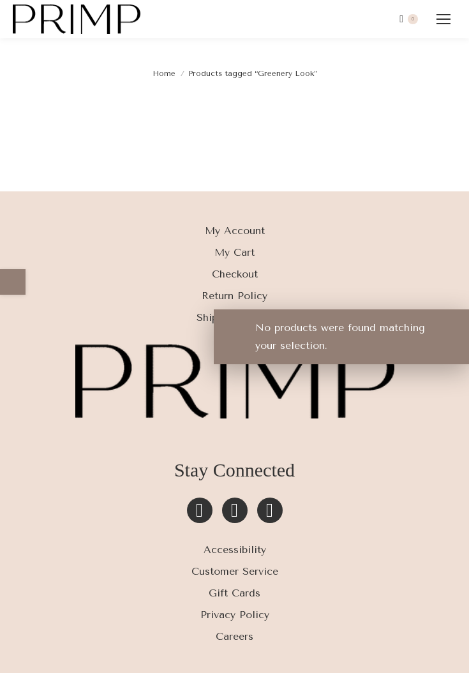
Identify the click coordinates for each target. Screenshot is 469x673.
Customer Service (234, 571)
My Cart (234, 252)
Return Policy (234, 296)
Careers (234, 636)
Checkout (235, 274)
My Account (235, 231)
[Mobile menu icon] (443, 19)
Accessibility (235, 550)
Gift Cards (234, 593)
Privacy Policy (234, 615)
